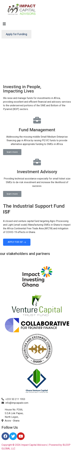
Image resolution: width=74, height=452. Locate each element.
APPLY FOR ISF (17, 242)
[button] (12, 152)
